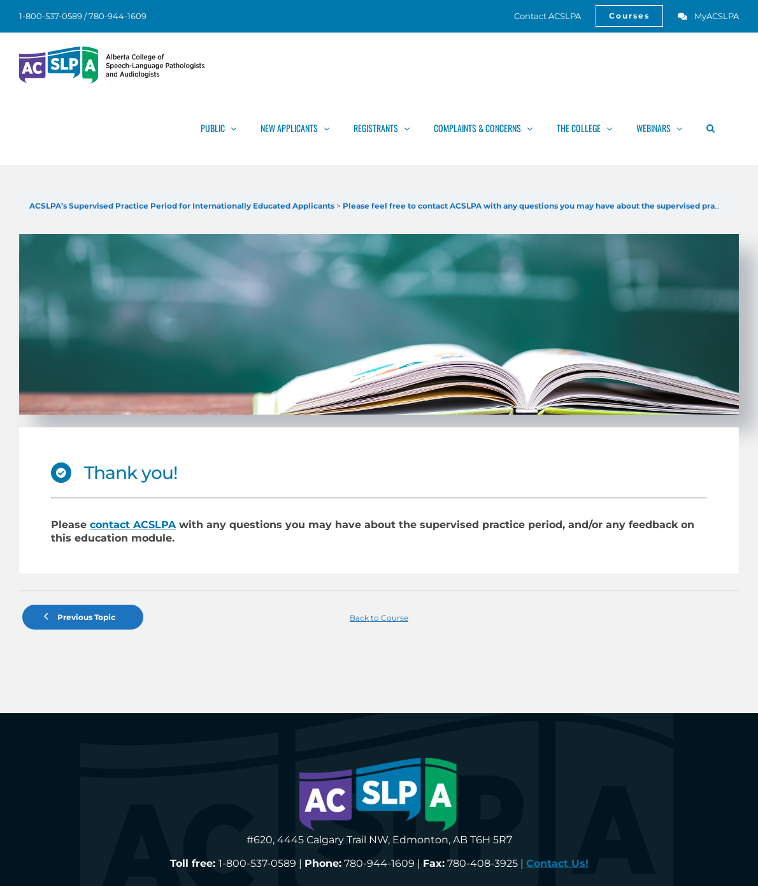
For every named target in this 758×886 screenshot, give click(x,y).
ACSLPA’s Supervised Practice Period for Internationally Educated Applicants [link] (182, 205)
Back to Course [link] (379, 618)
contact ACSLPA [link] (133, 525)
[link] (540, 16)
